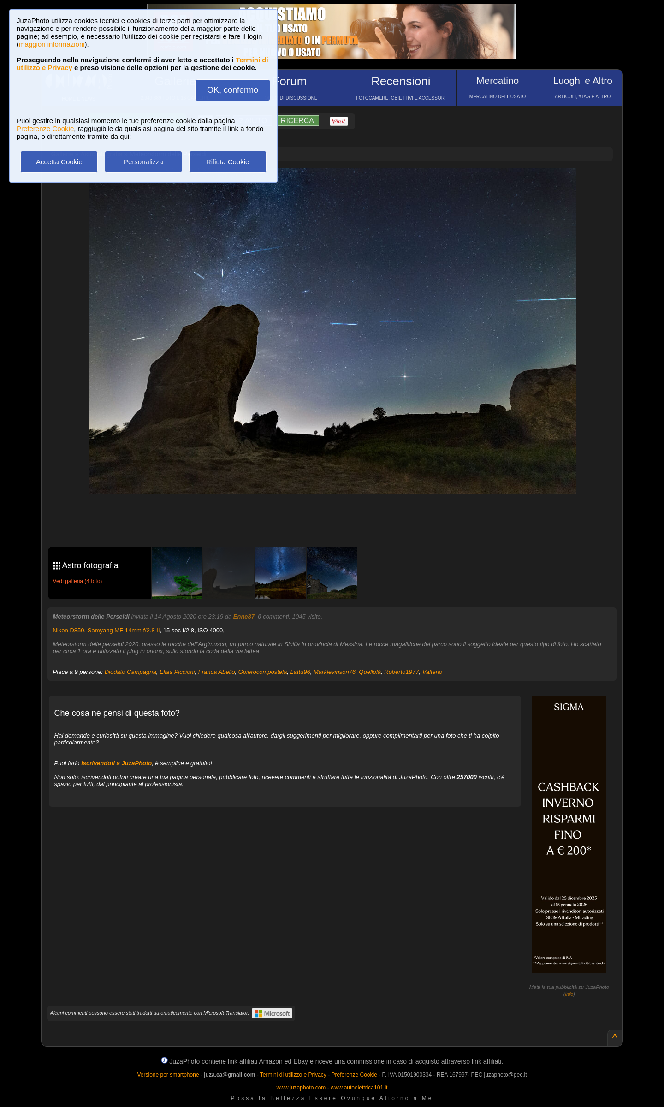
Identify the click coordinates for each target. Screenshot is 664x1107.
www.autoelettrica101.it (359, 1087)
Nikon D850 (68, 630)
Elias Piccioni (177, 671)
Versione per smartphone (168, 1074)
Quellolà (370, 671)
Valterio (432, 671)
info (569, 994)
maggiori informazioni (52, 44)
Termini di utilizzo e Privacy (293, 1074)
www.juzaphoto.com (301, 1087)
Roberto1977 (401, 671)
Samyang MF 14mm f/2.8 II (124, 630)
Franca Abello (216, 671)
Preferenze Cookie (45, 128)
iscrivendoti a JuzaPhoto (116, 763)
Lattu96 (300, 671)
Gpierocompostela (262, 671)
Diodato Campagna (130, 671)
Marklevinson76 (335, 671)
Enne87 (244, 616)
